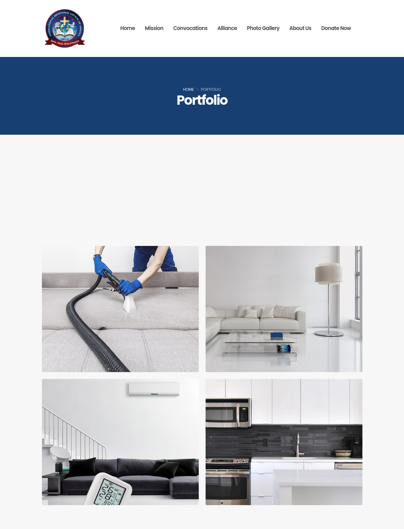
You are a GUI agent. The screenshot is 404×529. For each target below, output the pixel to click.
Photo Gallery (263, 28)
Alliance (227, 28)
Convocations (190, 28)
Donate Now (336, 28)
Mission (154, 28)
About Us (300, 28)
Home (127, 28)
